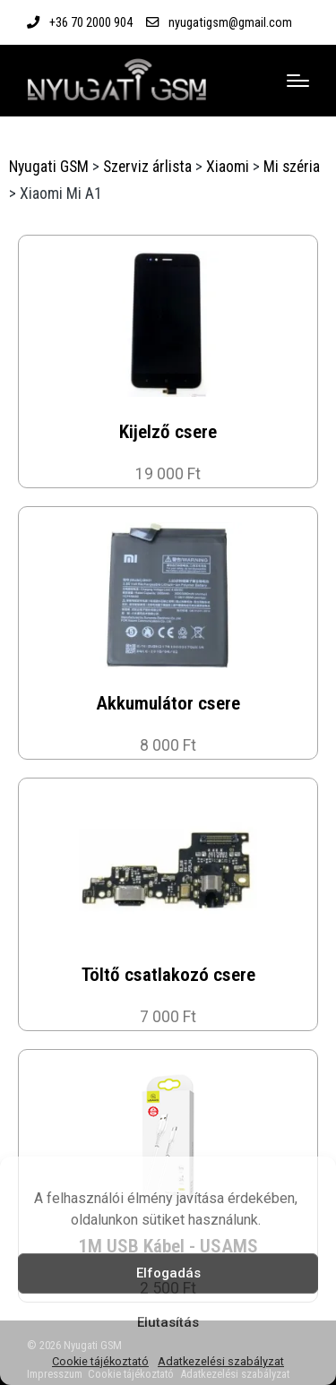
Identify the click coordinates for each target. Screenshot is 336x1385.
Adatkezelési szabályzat (221, 1361)
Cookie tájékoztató (100, 1361)
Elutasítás (168, 1322)
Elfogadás (168, 1273)
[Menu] (298, 80)
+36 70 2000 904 (91, 22)
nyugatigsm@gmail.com (230, 22)
